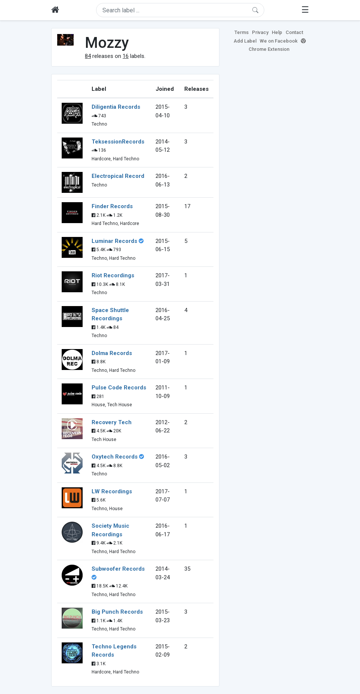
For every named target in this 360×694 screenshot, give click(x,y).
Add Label (245, 41)
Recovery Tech (112, 422)
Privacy (260, 32)
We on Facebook (279, 41)
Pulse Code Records (119, 387)
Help (277, 32)
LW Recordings (112, 491)
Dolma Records (112, 353)
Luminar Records (114, 241)
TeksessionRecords (118, 141)
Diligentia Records (116, 107)
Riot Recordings (113, 275)
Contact (294, 32)
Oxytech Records (115, 456)
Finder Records (112, 206)
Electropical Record (118, 176)
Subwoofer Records (118, 568)
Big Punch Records (117, 611)
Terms (241, 32)
